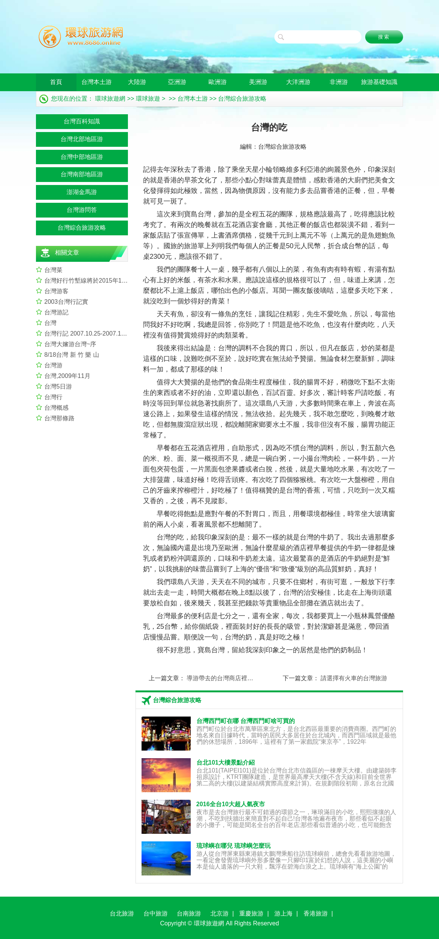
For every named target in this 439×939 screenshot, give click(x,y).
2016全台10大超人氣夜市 (230, 804)
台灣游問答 (82, 210)
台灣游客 (56, 291)
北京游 (219, 913)
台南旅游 (189, 913)
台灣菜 (53, 270)
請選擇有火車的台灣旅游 (354, 678)
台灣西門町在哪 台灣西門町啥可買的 (245, 721)
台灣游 (53, 365)
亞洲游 (177, 82)
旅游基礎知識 (379, 82)
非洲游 (339, 82)
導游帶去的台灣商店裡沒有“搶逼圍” (234, 678)
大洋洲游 (298, 82)
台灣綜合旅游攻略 (242, 98)
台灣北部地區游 (82, 139)
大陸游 (137, 82)
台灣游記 (56, 312)
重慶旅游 (251, 913)
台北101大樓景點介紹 (225, 762)
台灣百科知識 (82, 121)
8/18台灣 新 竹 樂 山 (71, 354)
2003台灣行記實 (66, 301)
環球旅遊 (148, 98)
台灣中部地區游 (82, 157)
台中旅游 (155, 913)
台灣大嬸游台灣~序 (70, 344)
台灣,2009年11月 (67, 376)
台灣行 (53, 397)
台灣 (50, 323)
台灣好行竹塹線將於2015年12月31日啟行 (100, 280)
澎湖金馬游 (82, 192)
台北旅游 (122, 913)
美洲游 (258, 82)
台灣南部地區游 (82, 174)
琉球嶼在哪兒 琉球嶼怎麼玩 (233, 846)
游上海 (283, 913)
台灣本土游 (96, 82)
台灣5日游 (58, 386)
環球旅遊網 (110, 98)
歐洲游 (218, 82)
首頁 (56, 82)
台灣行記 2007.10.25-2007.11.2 (86, 333)
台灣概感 (56, 407)
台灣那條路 (59, 418)
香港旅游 (316, 913)
